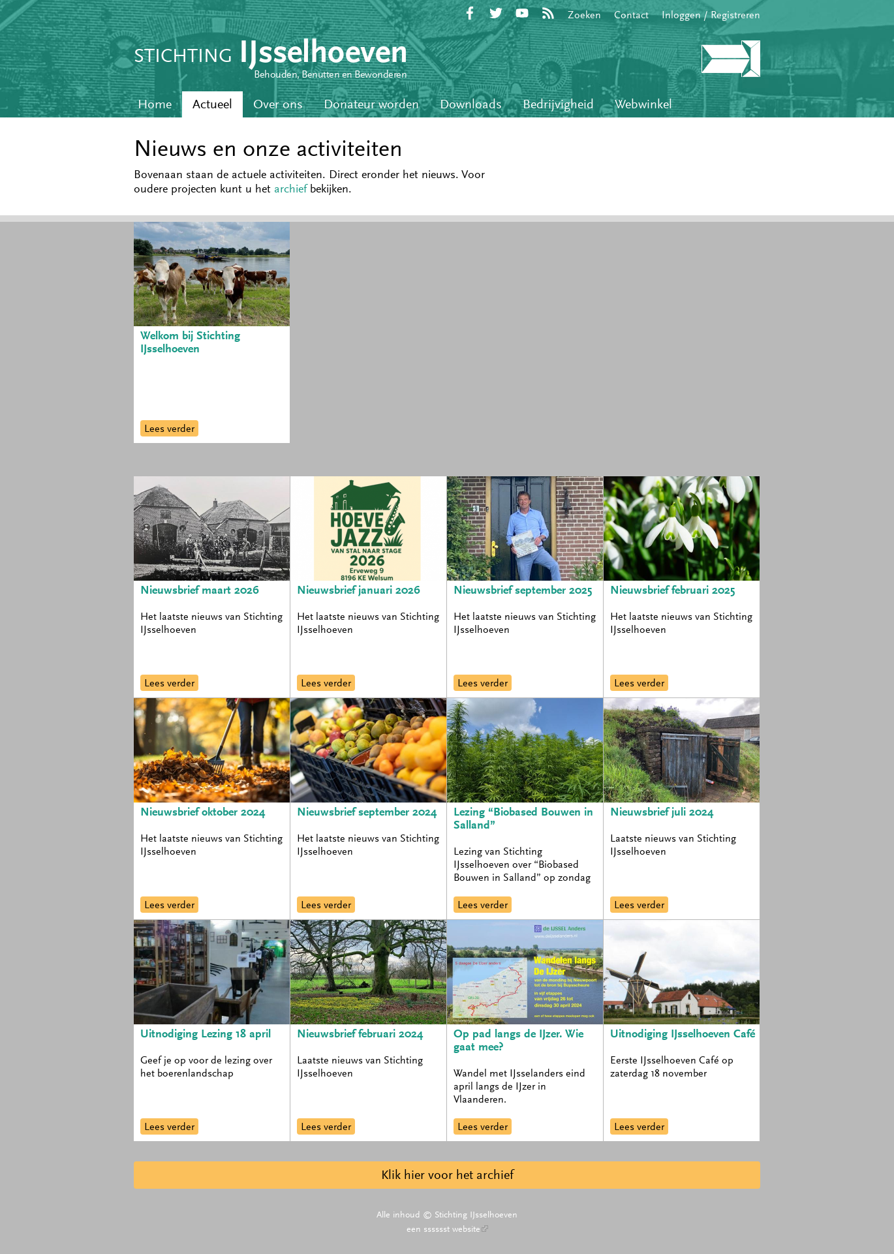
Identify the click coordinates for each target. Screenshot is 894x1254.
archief (290, 188)
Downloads (471, 104)
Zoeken (584, 14)
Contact (631, 14)
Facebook (469, 13)
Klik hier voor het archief (447, 1174)
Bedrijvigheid (558, 104)
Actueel (212, 104)
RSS (548, 13)
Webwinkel (643, 104)
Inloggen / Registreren (711, 14)
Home (155, 104)
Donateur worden (371, 104)
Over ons (278, 104)
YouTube (522, 13)
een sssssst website (447, 1228)
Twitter (495, 13)
